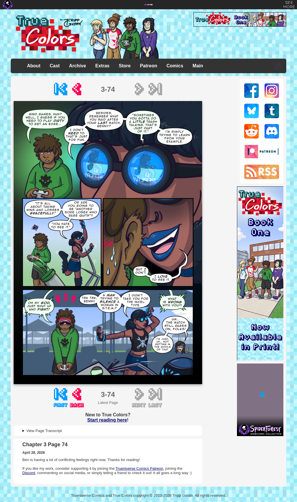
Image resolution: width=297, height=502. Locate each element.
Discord (28, 473)
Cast (55, 65)
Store (125, 65)
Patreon (148, 65)
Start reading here (107, 420)
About (33, 65)
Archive (77, 65)
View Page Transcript (44, 431)
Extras (102, 65)
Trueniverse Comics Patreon (139, 468)
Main (198, 65)
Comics (174, 65)
